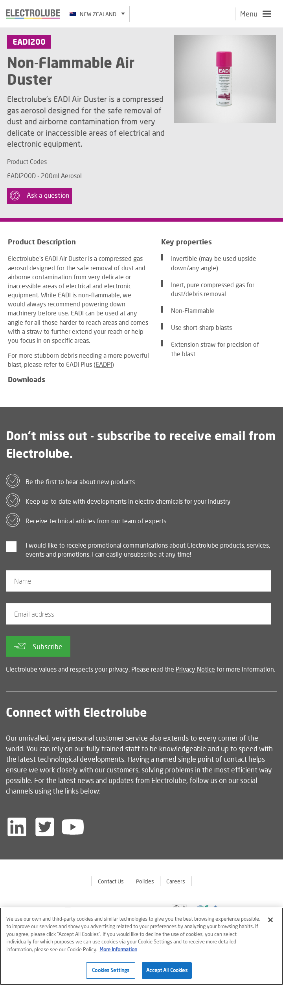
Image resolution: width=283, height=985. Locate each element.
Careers (175, 881)
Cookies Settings (110, 973)
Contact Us (111, 881)
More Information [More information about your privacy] (118, 952)
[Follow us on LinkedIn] (17, 827)
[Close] (270, 922)
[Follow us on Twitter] (45, 827)
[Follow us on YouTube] (73, 827)
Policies (145, 881)
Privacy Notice (195, 669)
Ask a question (39, 195)
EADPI (104, 364)
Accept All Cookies (166, 973)
